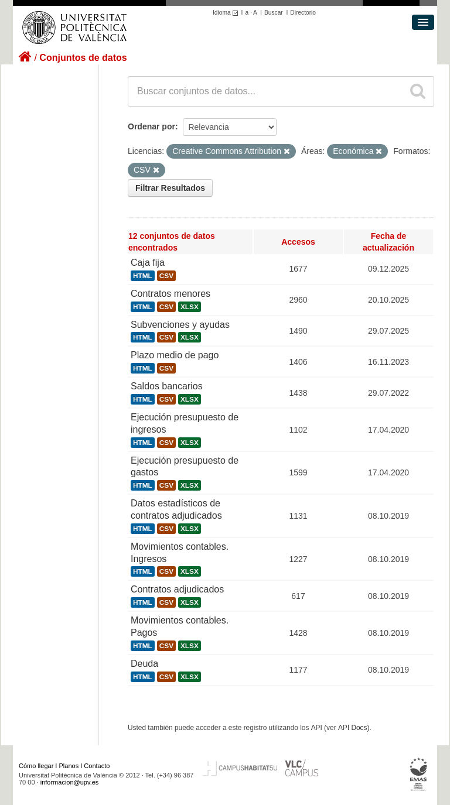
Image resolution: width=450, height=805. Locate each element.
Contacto (97, 765)
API (316, 728)
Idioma (227, 12)
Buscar (273, 12)
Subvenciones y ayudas (180, 325)
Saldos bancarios (167, 386)
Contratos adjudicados (177, 589)
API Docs (352, 728)
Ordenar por (151, 126)
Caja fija (148, 263)
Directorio (303, 12)
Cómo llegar (36, 765)
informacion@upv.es (69, 782)
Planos (69, 765)
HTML (142, 276)
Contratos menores (170, 294)
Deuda (144, 664)
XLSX (189, 307)
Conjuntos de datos (83, 58)
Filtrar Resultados (170, 188)
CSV (166, 276)
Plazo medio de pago (175, 355)
